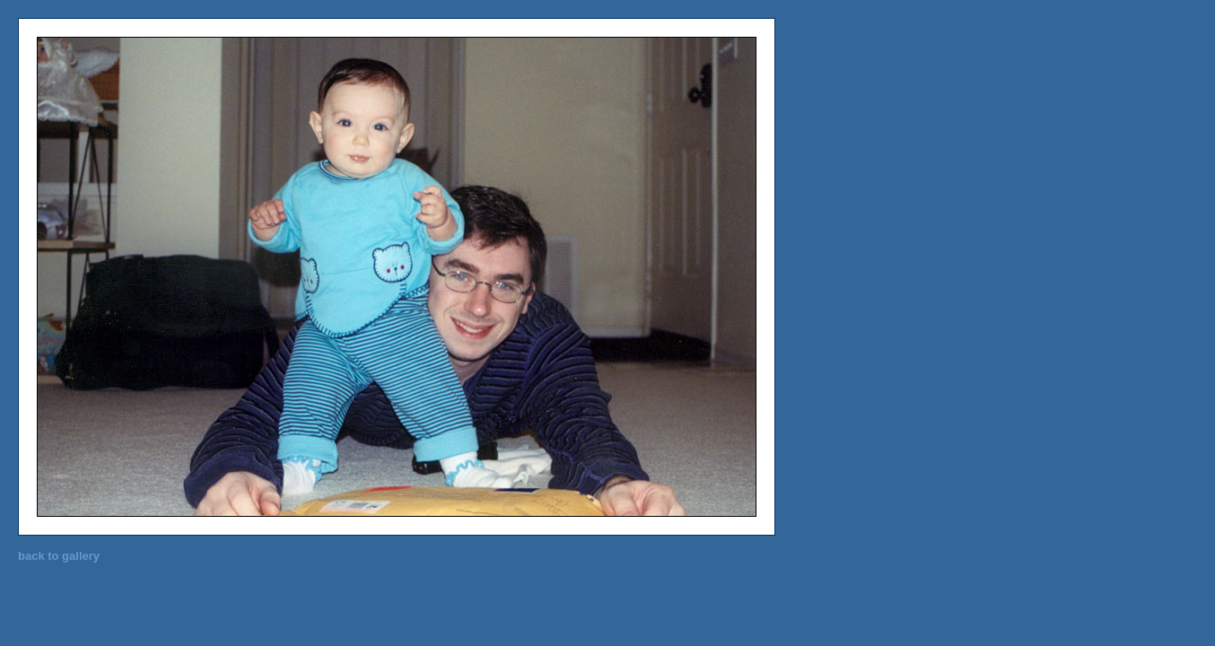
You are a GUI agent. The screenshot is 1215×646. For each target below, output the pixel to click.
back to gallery (59, 556)
